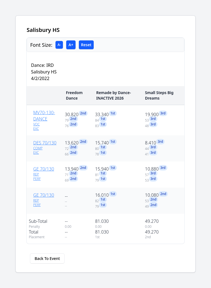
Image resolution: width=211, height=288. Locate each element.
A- (59, 44)
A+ (70, 44)
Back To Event (47, 258)
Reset (86, 44)
